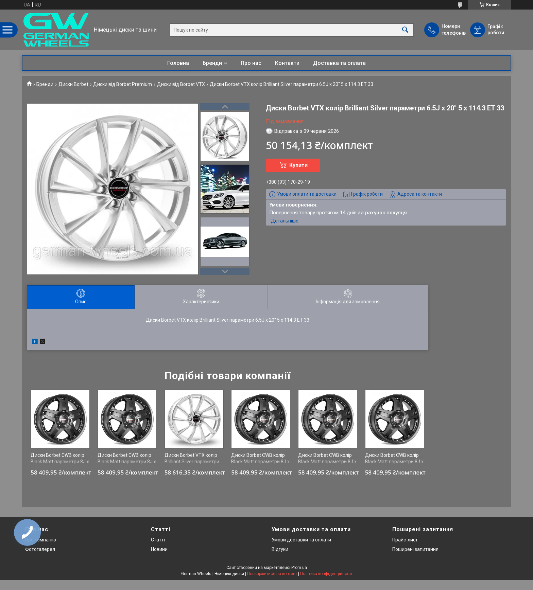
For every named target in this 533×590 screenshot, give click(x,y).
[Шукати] (405, 29)
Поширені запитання (415, 549)
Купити (298, 165)
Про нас (251, 63)
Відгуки (280, 549)
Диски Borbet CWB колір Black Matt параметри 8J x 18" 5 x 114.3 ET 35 (60, 461)
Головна (178, 63)
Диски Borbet (73, 84)
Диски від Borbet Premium (122, 84)
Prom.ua (299, 567)
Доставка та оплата (339, 63)
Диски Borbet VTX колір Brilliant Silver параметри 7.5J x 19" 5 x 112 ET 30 (192, 461)
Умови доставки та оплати (301, 539)
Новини (159, 549)
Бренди (212, 63)
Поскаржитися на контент (272, 573)
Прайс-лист (405, 539)
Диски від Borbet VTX (181, 84)
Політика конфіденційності (326, 573)
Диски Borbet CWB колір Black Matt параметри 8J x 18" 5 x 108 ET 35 (127, 461)
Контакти (287, 63)
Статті (158, 539)
